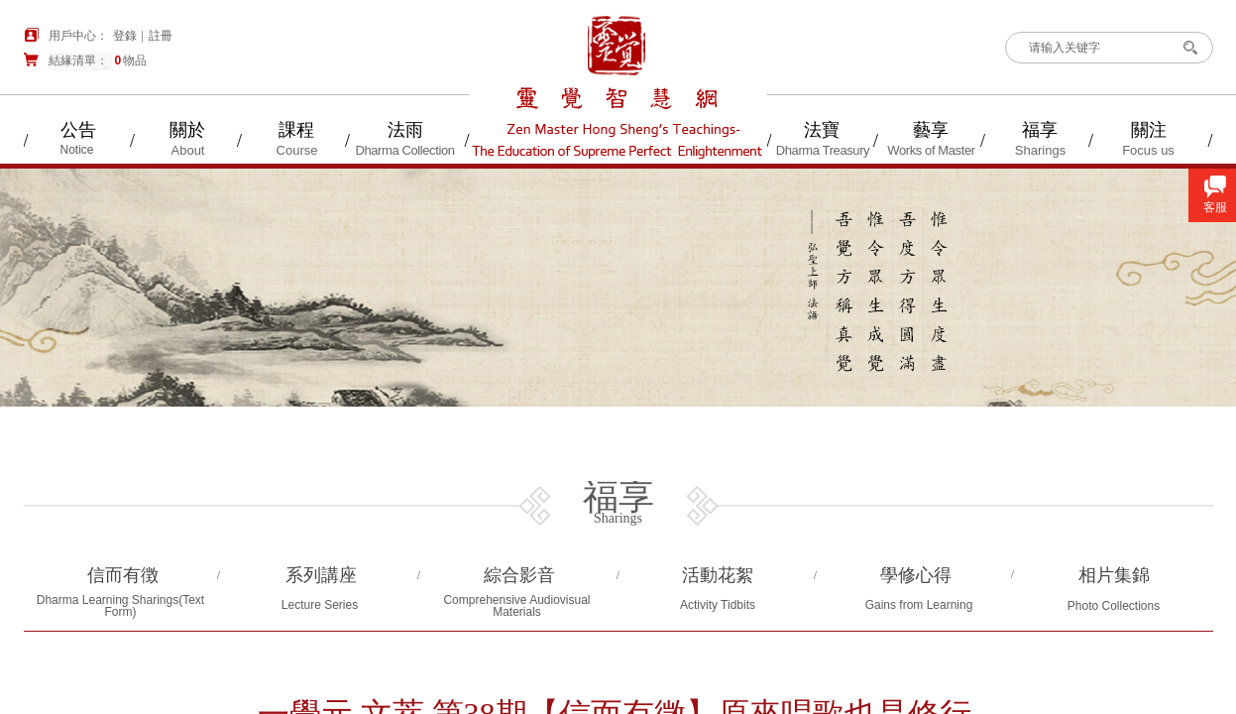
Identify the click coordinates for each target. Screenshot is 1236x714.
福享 (1040, 130)
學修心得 (916, 575)
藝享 (931, 130)
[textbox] (1093, 48)
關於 (187, 130)
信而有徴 (123, 575)
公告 (78, 130)
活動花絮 (717, 575)
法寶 (822, 130)
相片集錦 (1114, 575)
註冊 (160, 36)
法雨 (405, 130)
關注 (1149, 130)
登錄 (125, 36)
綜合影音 (519, 575)
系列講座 (321, 575)
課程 (296, 130)
